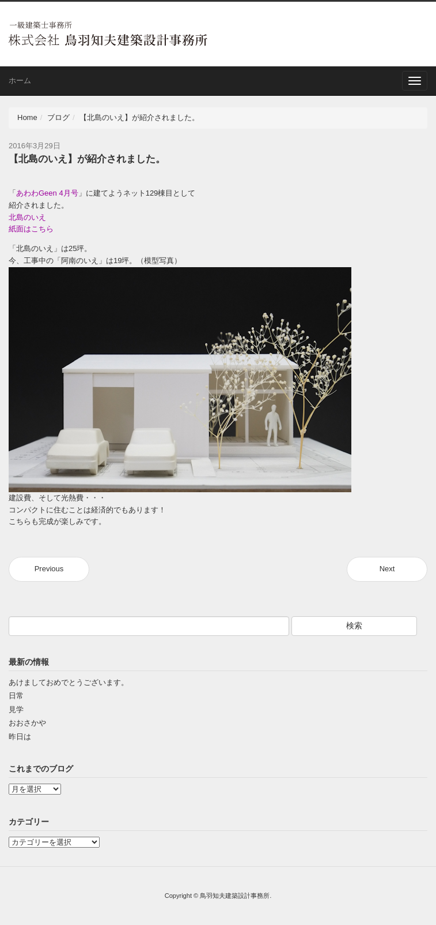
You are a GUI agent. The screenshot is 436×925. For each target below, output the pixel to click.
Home (27, 117)
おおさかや (27, 722)
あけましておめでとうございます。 (68, 682)
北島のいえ (27, 217)
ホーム (20, 80)
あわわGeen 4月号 (47, 193)
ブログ (58, 117)
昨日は (20, 736)
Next (387, 568)
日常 (16, 695)
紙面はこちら (31, 228)
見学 (16, 709)
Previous (49, 568)
